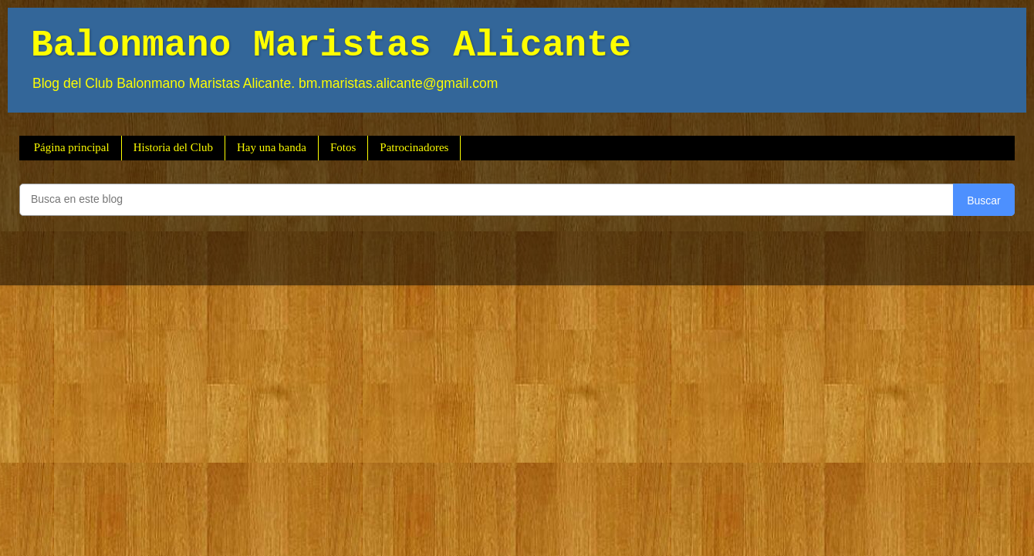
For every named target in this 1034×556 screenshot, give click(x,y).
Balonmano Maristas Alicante (331, 45)
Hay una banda (271, 147)
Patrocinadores (414, 147)
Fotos (343, 147)
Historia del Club (173, 147)
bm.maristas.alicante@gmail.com (398, 83)
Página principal (72, 147)
